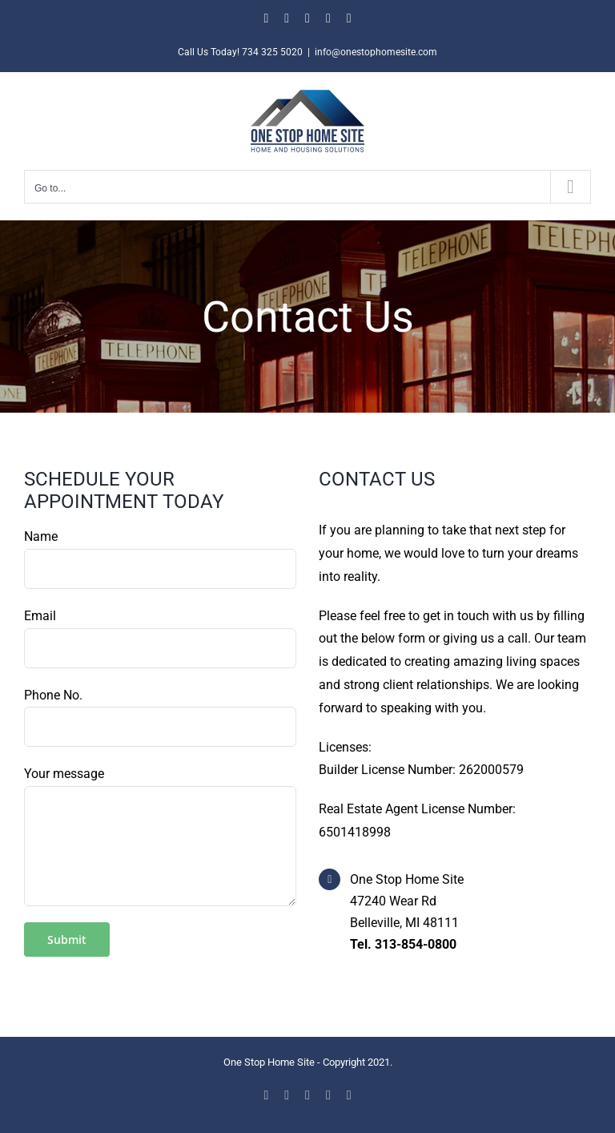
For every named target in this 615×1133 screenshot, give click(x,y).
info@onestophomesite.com (376, 52)
